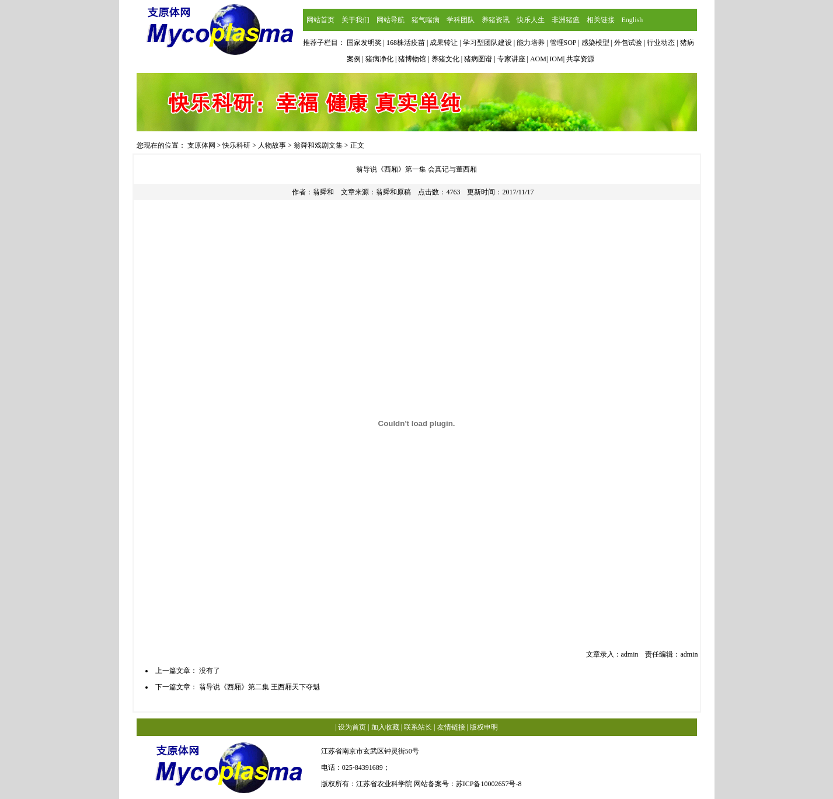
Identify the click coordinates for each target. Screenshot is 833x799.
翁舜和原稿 (393, 192)
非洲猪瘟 (566, 20)
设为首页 (352, 727)
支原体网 (201, 145)
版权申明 (484, 727)
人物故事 (272, 145)
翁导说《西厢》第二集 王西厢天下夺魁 (259, 687)
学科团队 (461, 20)
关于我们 (355, 20)
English (632, 20)
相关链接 (601, 20)
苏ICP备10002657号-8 (489, 784)
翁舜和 (323, 192)
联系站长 (418, 727)
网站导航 (391, 20)
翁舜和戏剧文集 (318, 145)
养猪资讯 (496, 20)
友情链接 (451, 727)
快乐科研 (236, 145)
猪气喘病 (426, 20)
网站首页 (320, 20)
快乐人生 (531, 20)
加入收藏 (385, 727)
